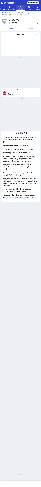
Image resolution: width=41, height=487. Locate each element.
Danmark (12, 13)
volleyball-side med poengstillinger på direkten (21, 197)
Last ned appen (33, 2)
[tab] (10, 28)
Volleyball (5, 13)
